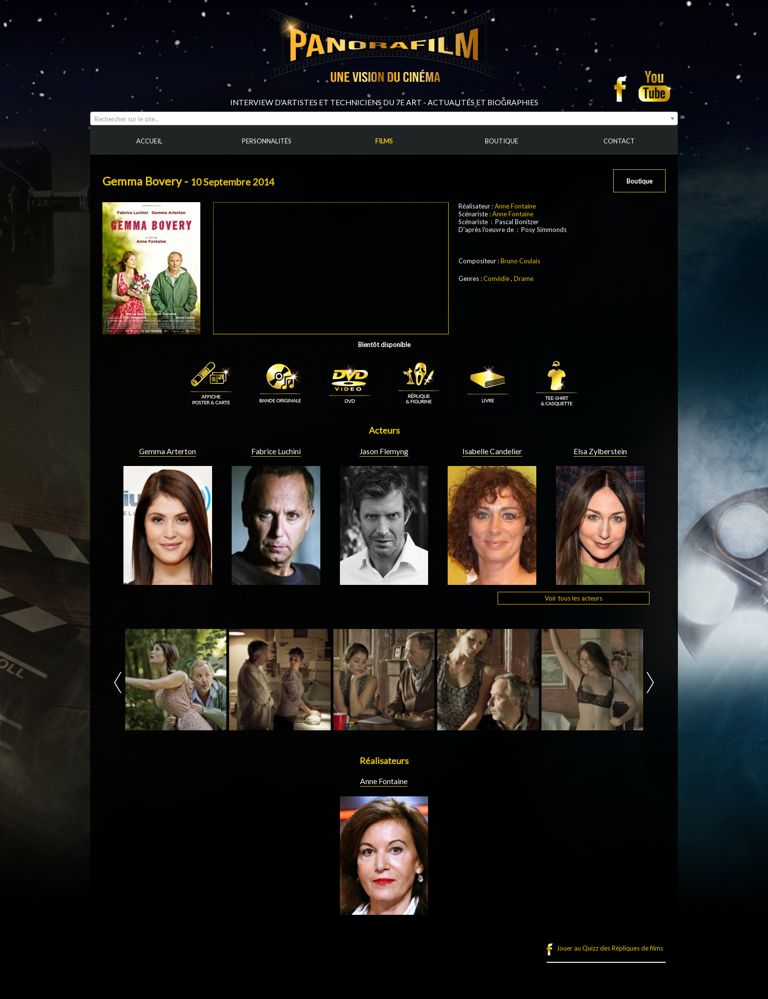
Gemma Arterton (167, 451)
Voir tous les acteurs (573, 598)
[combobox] (384, 118)
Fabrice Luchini (276, 451)
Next (650, 682)
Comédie (496, 278)
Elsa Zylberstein (600, 451)
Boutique (639, 181)
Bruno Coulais (520, 261)
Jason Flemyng (384, 451)
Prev (117, 682)
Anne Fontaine (515, 206)
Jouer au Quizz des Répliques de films (609, 948)
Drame (523, 278)
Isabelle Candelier (492, 451)
